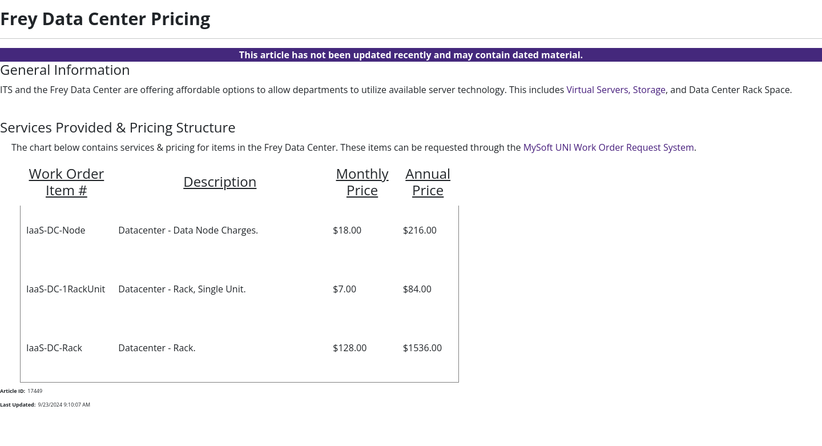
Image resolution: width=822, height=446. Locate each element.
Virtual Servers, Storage (616, 89)
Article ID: (12, 391)
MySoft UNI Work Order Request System (608, 147)
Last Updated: (17, 404)
